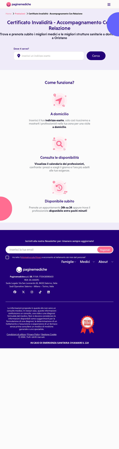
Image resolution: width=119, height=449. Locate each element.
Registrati (105, 250)
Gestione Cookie (49, 334)
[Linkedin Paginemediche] (48, 292)
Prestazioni (20, 13)
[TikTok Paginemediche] (40, 292)
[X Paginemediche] (23, 292)
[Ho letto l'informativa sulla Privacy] (7, 257)
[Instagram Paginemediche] (32, 292)
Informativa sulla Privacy (31, 257)
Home (8, 13)
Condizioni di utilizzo (16, 334)
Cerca (96, 55)
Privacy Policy (33, 334)
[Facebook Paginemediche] (14, 292)
